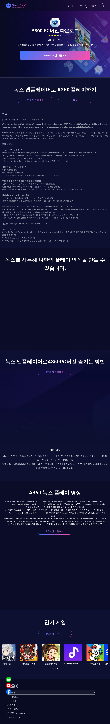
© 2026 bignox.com (16, 713)
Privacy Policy (13, 717)
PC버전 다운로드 (35, 100)
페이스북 (11, 705)
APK (75, 100)
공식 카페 (11, 701)
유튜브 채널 (12, 709)
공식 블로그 (12, 696)
